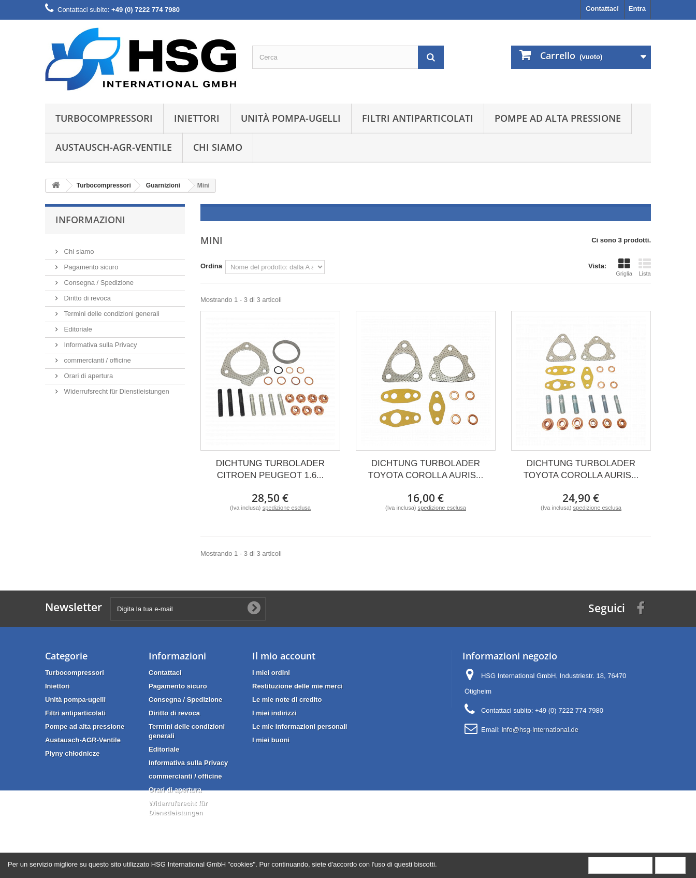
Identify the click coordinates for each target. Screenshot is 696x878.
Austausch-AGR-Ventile (113, 147)
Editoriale (77, 325)
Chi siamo (217, 147)
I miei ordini (271, 673)
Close (670, 865)
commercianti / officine (96, 356)
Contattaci (602, 8)
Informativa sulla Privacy (99, 340)
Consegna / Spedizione (98, 278)
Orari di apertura (87, 372)
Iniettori (197, 118)
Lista (645, 267)
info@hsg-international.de (540, 729)
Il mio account (283, 656)
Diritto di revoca (86, 294)
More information (620, 865)
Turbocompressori (104, 118)
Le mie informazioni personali (299, 726)
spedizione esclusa (287, 508)
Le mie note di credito (287, 699)
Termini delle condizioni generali (111, 309)
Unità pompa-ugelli (291, 118)
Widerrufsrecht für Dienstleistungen (115, 387)
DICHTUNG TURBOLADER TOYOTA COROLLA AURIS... (425, 469)
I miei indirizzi (274, 713)
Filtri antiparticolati (417, 118)
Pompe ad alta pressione (558, 118)
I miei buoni (270, 740)
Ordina (211, 266)
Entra (637, 8)
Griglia (624, 267)
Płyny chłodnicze (72, 753)
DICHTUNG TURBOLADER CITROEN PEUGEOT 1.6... (270, 469)
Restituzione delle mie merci (297, 686)
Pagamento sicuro (90, 263)
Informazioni (90, 219)
